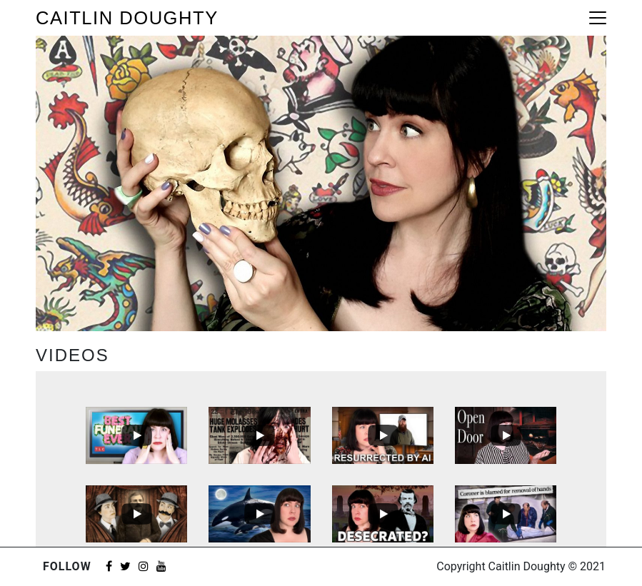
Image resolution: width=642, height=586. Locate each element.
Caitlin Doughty (127, 18)
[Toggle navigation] (597, 17)
